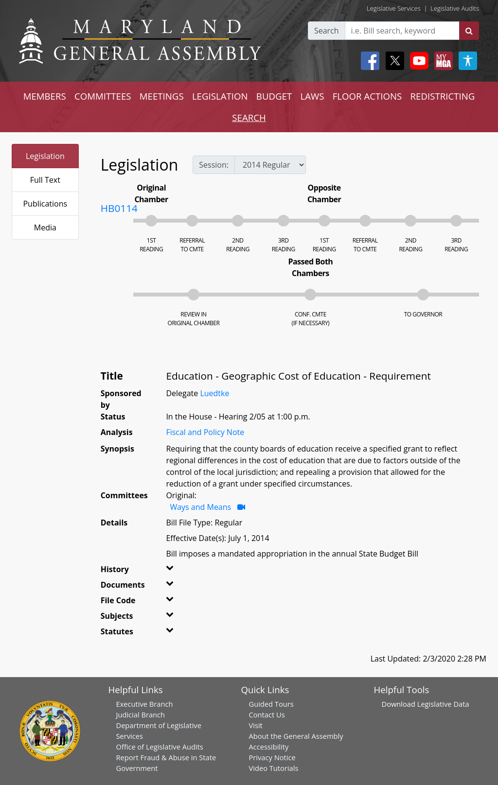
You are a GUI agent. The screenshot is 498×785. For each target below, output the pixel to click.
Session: (214, 164)
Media (45, 227)
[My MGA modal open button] (441, 61)
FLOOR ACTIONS (367, 96)
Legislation (45, 156)
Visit (256, 725)
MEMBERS (44, 96)
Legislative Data (443, 704)
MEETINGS (162, 96)
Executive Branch (144, 704)
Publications (45, 203)
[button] (175, 571)
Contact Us (267, 714)
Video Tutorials (274, 768)
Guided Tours (271, 704)
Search (326, 30)
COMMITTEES (102, 96)
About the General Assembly (296, 736)
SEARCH (249, 117)
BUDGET (274, 96)
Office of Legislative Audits (159, 746)
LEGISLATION (220, 96)
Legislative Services (394, 8)
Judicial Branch (140, 714)
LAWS (312, 96)
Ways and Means (201, 507)
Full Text (45, 179)
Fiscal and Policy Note (205, 432)
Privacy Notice (272, 757)
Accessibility (269, 746)
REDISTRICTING (442, 96)
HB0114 (119, 208)
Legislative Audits (454, 8)
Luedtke (214, 393)
